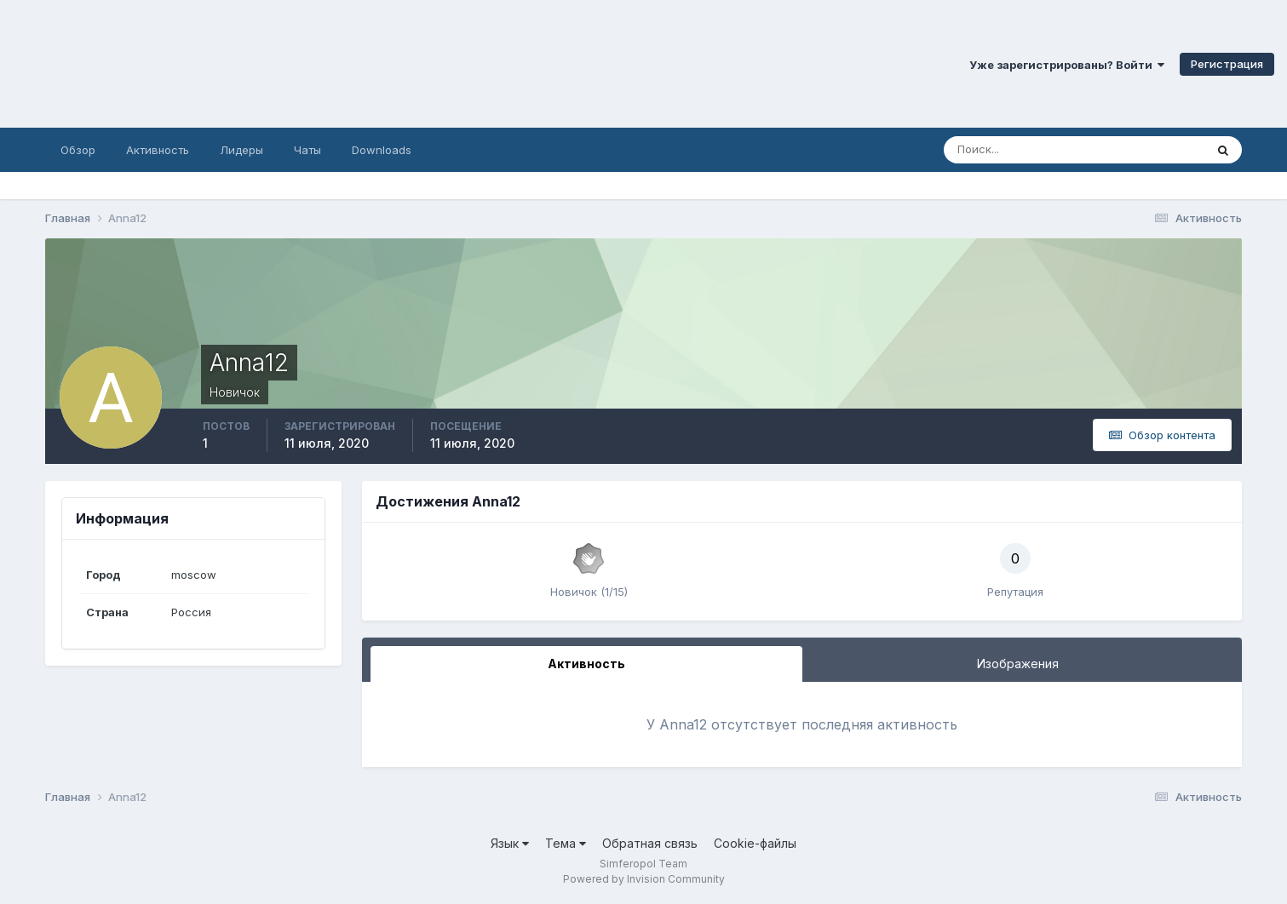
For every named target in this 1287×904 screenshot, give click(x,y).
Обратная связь (650, 843)
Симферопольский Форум (234, 64)
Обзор (77, 150)
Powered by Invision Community (644, 879)
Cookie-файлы (755, 843)
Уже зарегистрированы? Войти (1066, 65)
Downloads (381, 150)
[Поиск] (1001, 149)
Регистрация (1227, 64)
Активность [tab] (586, 663)
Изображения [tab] (1018, 663)
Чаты (307, 150)
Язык (510, 843)
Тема (565, 843)
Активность (157, 150)
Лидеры (241, 150)
